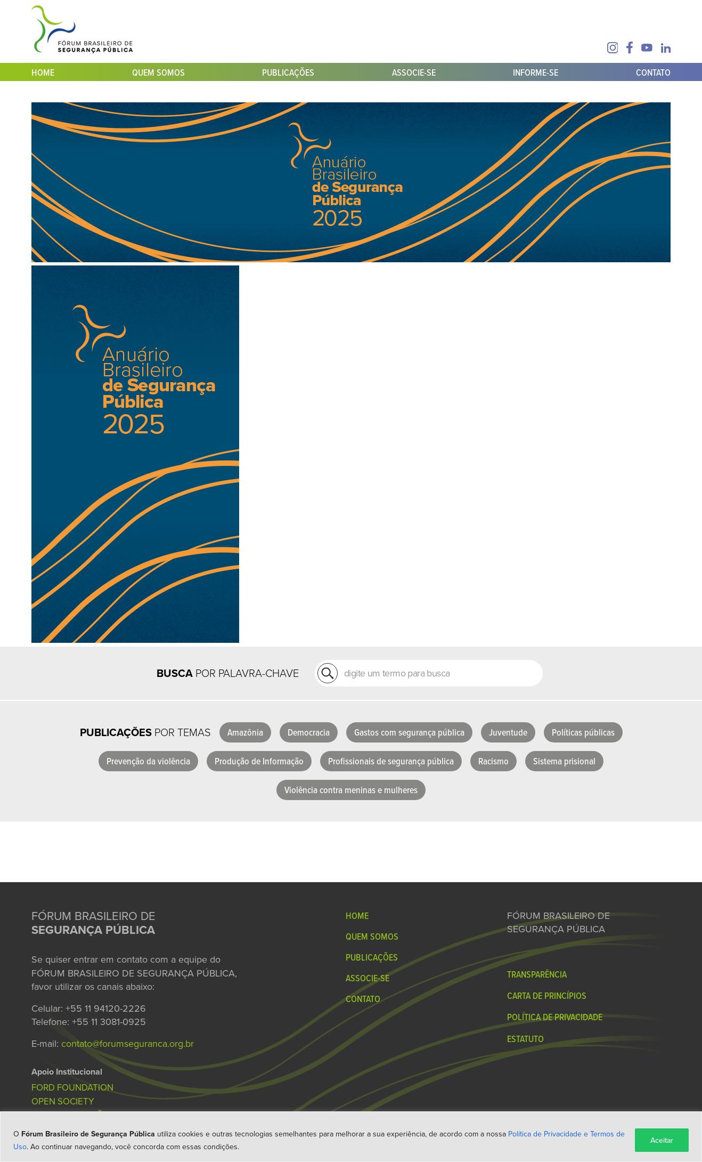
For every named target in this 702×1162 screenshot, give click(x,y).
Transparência (537, 974)
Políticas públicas (583, 732)
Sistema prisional (564, 761)
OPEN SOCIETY (62, 1101)
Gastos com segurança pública (409, 732)
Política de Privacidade (554, 1016)
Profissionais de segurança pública (391, 761)
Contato (653, 72)
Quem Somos (158, 72)
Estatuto (525, 1038)
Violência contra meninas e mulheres (351, 789)
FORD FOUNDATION (72, 1087)
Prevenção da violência (148, 761)
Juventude (508, 732)
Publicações (288, 72)
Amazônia (245, 732)
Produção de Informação (259, 761)
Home (42, 72)
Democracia (309, 732)
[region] (351, 1136)
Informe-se (535, 72)
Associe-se (414, 72)
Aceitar (661, 1140)
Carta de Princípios (546, 995)
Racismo (493, 761)
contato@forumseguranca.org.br (127, 1043)
